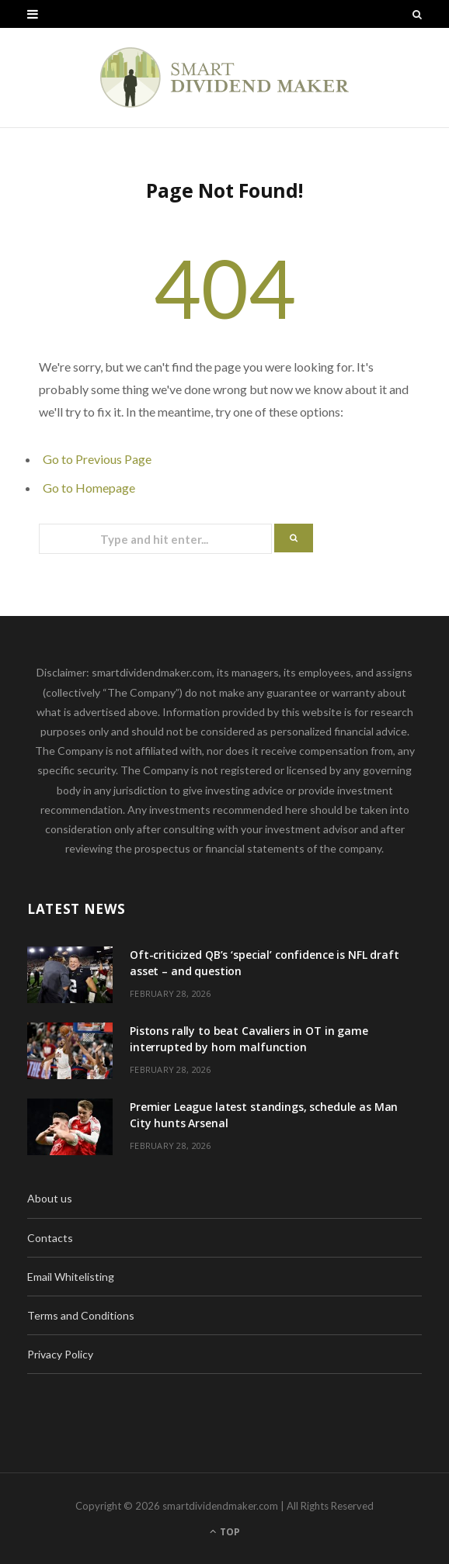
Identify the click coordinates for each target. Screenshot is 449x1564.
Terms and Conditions (80, 1315)
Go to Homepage (89, 487)
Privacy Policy (60, 1354)
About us (49, 1198)
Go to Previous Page (97, 459)
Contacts (50, 1237)
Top (225, 1531)
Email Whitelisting (70, 1276)
